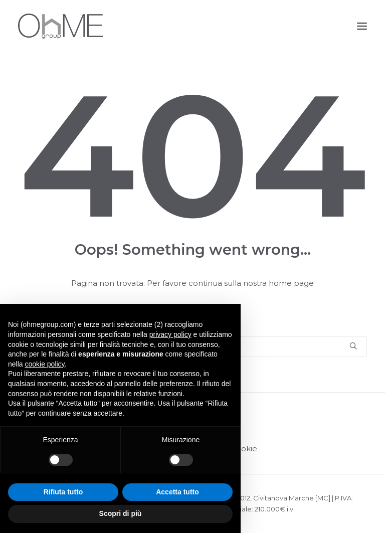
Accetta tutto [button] (177, 492)
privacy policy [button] (170, 334)
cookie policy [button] (44, 364)
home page (291, 283)
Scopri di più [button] (120, 513)
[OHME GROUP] (60, 26)
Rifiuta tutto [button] (63, 492)
